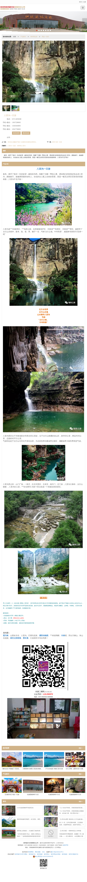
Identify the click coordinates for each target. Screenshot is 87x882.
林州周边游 (33, 36)
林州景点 (46, 854)
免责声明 (65, 845)
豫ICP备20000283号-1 (57, 852)
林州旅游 (64, 854)
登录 (80, 2)
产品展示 (23, 36)
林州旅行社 (32, 854)
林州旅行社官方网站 (21, 854)
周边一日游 (45, 36)
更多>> (81, 748)
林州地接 (39, 854)
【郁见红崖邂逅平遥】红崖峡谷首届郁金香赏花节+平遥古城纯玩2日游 (22, 142)
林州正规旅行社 (73, 854)
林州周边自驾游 (55, 854)
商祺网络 (31, 852)
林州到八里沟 (21, 146)
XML (43, 852)
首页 (14, 36)
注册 (84, 2)
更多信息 (26, 133)
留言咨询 (16, 133)
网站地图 (37, 852)
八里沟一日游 (11, 146)
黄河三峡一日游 (57, 142)
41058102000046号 (43, 856)
